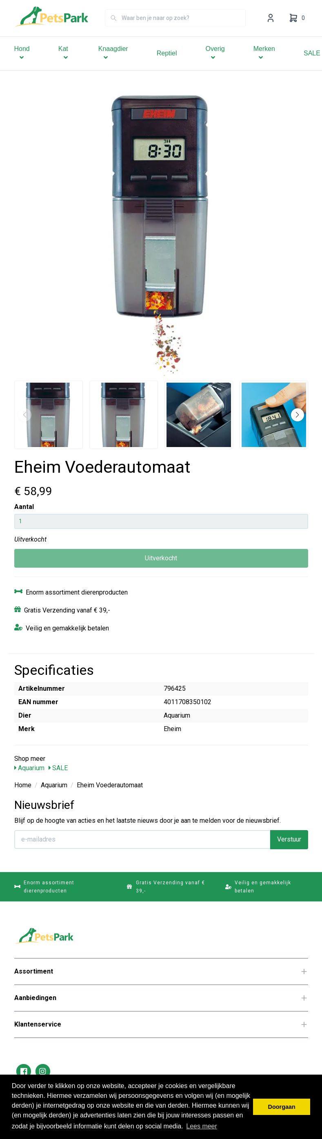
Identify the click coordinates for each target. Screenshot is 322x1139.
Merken (264, 64)
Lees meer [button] (201, 1126)
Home (22, 785)
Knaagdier (113, 64)
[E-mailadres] (142, 839)
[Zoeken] (113, 29)
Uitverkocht (161, 558)
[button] (297, 414)
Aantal (24, 507)
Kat (64, 64)
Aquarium (29, 768)
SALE (58, 768)
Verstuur (289, 839)
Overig (215, 64)
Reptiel (167, 64)
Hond (22, 64)
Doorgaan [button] (281, 1107)
